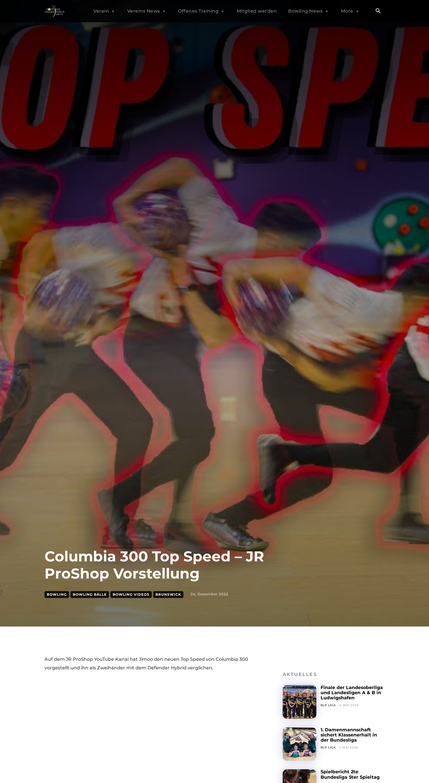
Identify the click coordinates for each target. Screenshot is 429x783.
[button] (378, 11)
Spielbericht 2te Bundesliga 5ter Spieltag (350, 774)
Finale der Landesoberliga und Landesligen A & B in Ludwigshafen (352, 693)
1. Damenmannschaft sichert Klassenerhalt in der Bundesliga (349, 735)
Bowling (56, 594)
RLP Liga (328, 705)
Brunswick (168, 594)
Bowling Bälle (89, 594)
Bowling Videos (131, 594)
